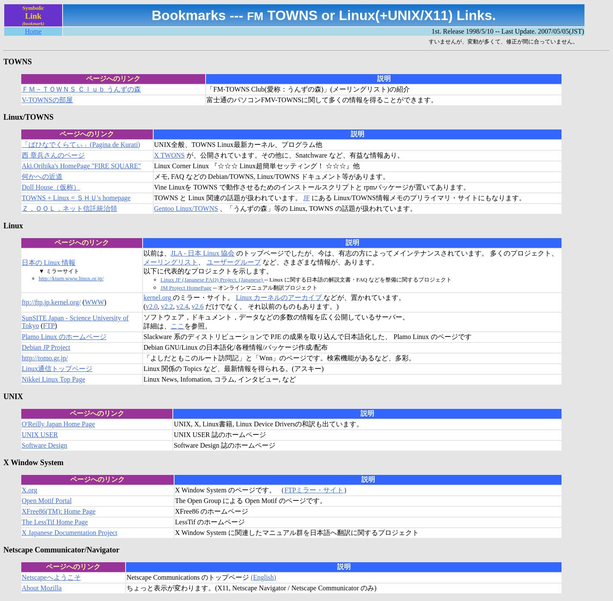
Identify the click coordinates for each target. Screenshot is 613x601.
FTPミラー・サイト (314, 490)
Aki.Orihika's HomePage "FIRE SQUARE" (81, 166)
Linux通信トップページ (57, 368)
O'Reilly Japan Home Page (58, 424)
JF (307, 197)
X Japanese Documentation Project (69, 532)
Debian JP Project (46, 347)
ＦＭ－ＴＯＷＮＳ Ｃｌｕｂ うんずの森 (81, 89)
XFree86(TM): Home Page (58, 511)
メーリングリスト (170, 262)
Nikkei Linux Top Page (53, 379)
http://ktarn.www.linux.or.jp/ (71, 278)
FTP (49, 325)
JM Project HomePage (186, 288)
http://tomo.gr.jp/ (45, 358)
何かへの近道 (42, 176)
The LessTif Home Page (55, 522)
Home (33, 31)
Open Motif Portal (47, 500)
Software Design (44, 445)
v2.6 (197, 306)
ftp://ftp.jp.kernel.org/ (51, 302)
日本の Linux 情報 (48, 262)
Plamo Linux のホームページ (64, 336)
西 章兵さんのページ (53, 155)
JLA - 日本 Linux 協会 (203, 253)
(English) (263, 577)
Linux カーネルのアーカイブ (280, 297)
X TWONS (169, 155)
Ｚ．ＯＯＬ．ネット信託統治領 (69, 208)
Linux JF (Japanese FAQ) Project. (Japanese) (212, 279)
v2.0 (152, 306)
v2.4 (182, 306)
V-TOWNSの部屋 (47, 100)
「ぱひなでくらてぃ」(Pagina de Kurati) (81, 144)
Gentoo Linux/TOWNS (186, 208)
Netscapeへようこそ (51, 577)
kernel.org (158, 297)
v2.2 (167, 306)
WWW (94, 302)
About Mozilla (42, 588)
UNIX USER (40, 434)
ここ (177, 326)
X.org (29, 490)
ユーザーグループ (233, 262)
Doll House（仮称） (51, 187)
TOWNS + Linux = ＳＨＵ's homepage (76, 197)
